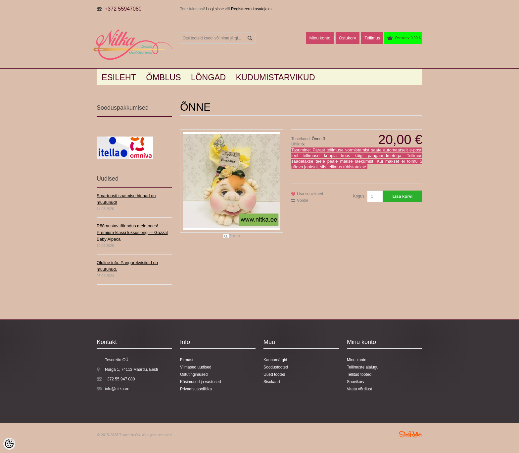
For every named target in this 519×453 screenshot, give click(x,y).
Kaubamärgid (275, 360)
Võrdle (302, 200)
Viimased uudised (196, 367)
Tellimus (372, 37)
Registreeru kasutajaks (251, 9)
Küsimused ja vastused (200, 381)
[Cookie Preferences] (9, 444)
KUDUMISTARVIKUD (275, 77)
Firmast (186, 360)
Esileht (119, 77)
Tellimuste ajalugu (362, 367)
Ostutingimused (194, 374)
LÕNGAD (208, 77)
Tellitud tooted (359, 374)
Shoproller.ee (410, 434)
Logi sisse (215, 9)
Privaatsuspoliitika (196, 389)
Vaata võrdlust (359, 389)
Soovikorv (355, 381)
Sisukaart (271, 381)
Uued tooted (274, 374)
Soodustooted (275, 367)
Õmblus (163, 77)
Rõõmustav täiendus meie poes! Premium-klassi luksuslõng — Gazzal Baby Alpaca (132, 232)
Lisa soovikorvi (310, 194)
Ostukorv (408, 38)
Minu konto (319, 37)
